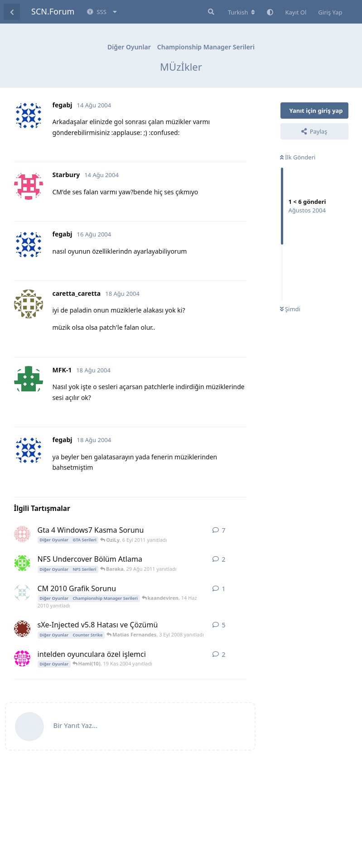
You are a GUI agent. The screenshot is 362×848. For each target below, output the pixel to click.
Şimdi (290, 309)
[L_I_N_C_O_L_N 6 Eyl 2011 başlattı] (22, 534)
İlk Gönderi (298, 157)
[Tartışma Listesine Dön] (12, 12)
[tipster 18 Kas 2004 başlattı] (22, 658)
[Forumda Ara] (210, 12)
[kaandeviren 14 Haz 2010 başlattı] (22, 592)
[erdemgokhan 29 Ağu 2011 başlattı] (22, 563)
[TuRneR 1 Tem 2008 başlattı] (22, 629)
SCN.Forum (52, 11)
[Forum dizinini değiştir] (241, 12)
